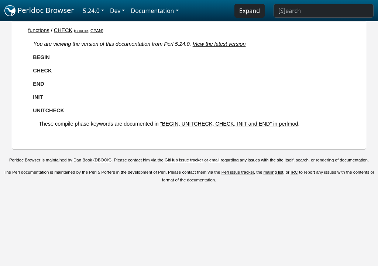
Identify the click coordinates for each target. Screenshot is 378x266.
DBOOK (102, 160)
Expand (249, 11)
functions (38, 30)
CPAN (96, 30)
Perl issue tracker (237, 172)
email (214, 160)
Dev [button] (115, 11)
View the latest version (219, 44)
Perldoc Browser (39, 10)
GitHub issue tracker (184, 160)
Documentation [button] (152, 11)
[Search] (324, 11)
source (81, 30)
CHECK (63, 30)
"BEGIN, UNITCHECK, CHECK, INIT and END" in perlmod (229, 124)
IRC (294, 172)
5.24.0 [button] (91, 11)
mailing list (274, 172)
